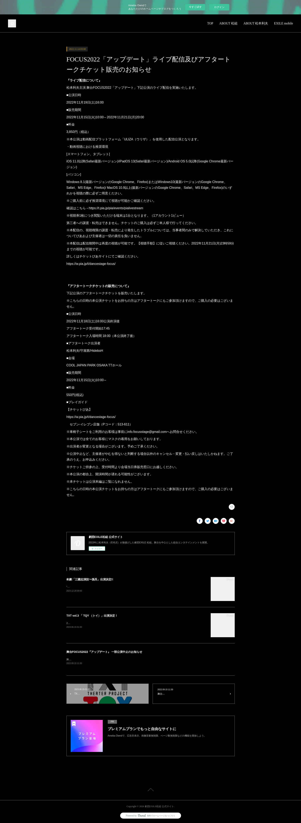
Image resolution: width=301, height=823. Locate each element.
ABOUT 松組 (228, 23)
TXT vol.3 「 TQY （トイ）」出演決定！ (92, 615)
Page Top (150, 790)
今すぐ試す (195, 6)
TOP (210, 23)
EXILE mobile (283, 23)
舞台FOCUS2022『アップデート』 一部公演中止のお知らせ (104, 651)
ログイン (219, 7)
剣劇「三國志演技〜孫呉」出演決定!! (89, 579)
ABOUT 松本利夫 (256, 23)
